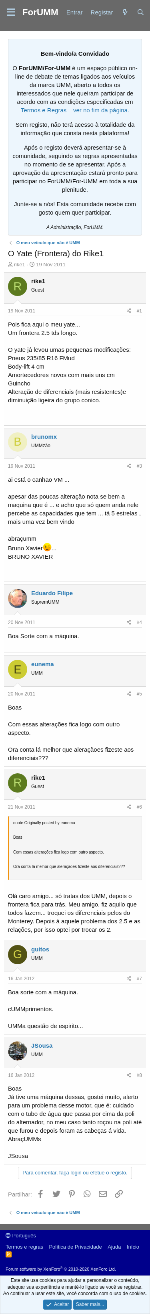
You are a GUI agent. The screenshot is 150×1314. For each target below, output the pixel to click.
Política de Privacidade (75, 1247)
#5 (139, 694)
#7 (139, 978)
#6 (139, 807)
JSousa (41, 1045)
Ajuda (114, 1247)
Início (133, 1247)
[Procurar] (140, 12)
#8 (139, 1075)
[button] (11, 12)
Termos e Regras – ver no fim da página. (75, 110)
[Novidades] (124, 12)
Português (21, 1236)
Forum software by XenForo (61, 1269)
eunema (42, 664)
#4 (139, 622)
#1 (139, 311)
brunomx (44, 436)
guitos (40, 949)
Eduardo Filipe (52, 593)
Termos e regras (24, 1247)
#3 (139, 466)
